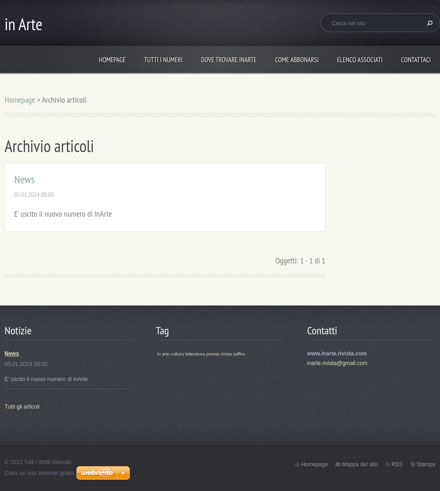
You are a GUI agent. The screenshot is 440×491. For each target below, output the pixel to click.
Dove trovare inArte (229, 59)
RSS (397, 464)
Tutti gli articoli (22, 407)
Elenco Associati (360, 59)
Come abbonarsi (297, 59)
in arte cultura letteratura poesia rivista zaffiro (201, 353)
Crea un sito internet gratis (39, 472)
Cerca (428, 23)
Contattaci (416, 59)
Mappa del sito (360, 464)
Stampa (426, 464)
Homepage (112, 59)
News (24, 179)
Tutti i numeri (163, 59)
